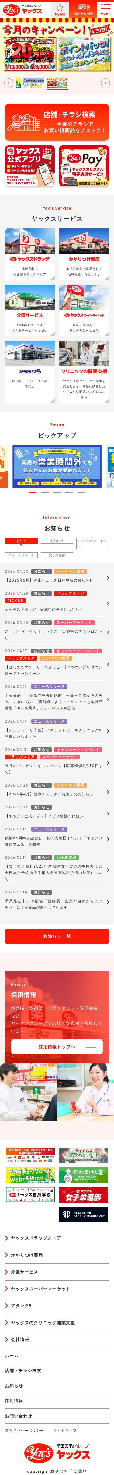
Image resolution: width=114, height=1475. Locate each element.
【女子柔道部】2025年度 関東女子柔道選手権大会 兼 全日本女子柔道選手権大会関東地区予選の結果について (54, 872)
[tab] (32, 492)
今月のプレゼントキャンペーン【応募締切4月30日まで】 (54, 768)
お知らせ (57, 541)
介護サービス (24, 1272)
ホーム (12, 1355)
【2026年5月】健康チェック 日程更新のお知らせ (49, 580)
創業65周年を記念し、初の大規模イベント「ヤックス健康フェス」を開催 (54, 841)
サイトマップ (65, 1430)
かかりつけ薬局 (27, 1255)
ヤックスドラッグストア (36, 1238)
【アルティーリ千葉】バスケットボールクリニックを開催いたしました (54, 733)
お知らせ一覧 (57, 936)
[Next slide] (105, 82)
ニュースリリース (21, 555)
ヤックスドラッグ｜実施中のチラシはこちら (44, 609)
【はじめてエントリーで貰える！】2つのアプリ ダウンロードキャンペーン (54, 670)
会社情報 (20, 1339)
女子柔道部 (57, 555)
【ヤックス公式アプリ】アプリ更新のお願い (44, 816)
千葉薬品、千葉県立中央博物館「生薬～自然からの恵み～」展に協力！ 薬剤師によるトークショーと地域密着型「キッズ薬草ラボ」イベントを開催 (54, 701)
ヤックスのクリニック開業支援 (43, 1322)
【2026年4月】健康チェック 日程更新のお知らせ (49, 794)
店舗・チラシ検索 (23, 1370)
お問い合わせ (18, 1416)
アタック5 (21, 1305)
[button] (33, 83)
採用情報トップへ (57, 1046)
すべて (21, 541)
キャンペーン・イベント (91, 543)
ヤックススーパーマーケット (41, 1289)
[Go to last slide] (8, 82)
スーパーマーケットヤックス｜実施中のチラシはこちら (54, 634)
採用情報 (14, 1400)
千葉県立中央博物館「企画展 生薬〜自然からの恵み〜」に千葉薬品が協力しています (54, 904)
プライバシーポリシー (24, 1430)
